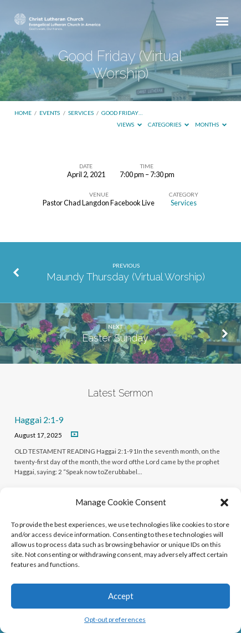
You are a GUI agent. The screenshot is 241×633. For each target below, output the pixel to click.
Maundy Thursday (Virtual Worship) (126, 277)
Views (129, 124)
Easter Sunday (115, 338)
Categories (168, 124)
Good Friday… (121, 112)
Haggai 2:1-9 (39, 420)
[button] (224, 502)
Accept (121, 596)
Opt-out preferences (115, 619)
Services (81, 112)
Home (23, 112)
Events (49, 112)
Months (211, 124)
